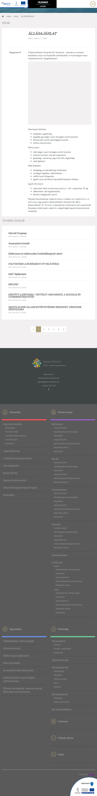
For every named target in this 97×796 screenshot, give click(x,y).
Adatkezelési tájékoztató (48, 378)
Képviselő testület (12, 424)
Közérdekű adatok (61, 447)
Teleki (56, 589)
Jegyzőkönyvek (11, 450)
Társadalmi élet (60, 667)
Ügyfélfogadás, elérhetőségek (66, 432)
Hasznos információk (14, 480)
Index (8, 16)
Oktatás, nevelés (60, 679)
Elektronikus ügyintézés (16, 655)
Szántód (56, 524)
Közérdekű (8, 494)
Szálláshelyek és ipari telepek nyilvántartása (19, 679)
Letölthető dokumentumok (17, 458)
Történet (57, 644)
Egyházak (58, 675)
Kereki (55, 458)
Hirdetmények (59, 555)
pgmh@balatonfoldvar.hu (48, 382)
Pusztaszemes (59, 489)
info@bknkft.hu (80, 198)
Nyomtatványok (11, 648)
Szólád (56, 566)
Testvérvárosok (60, 660)
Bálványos (57, 424)
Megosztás (15, 52)
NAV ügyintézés (11, 662)
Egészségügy (59, 671)
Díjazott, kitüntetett (61, 702)
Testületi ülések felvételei (15, 435)
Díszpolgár (58, 698)
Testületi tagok (11, 439)
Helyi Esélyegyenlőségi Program (20, 487)
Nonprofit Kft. (10, 472)
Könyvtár (57, 687)
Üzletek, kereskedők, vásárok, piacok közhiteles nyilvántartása (22, 690)
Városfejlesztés (11, 465)
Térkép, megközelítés (62, 648)
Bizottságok (10, 428)
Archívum (57, 562)
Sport (56, 683)
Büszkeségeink (60, 694)
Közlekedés (58, 652)
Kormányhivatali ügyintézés (18, 670)
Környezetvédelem (61, 709)
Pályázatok (58, 451)
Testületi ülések (11, 432)
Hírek (16, 16)
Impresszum (48, 374)
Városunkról (58, 640)
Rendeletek (9, 443)
